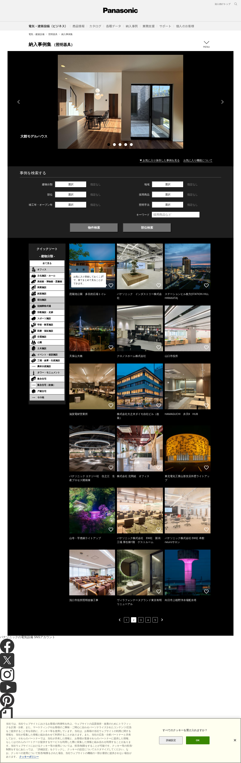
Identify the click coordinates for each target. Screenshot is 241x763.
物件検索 (94, 227)
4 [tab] (126, 145)
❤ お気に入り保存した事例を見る (160, 160)
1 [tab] (109, 145)
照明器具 (52, 34)
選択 (70, 184)
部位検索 (147, 227)
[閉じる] (235, 747)
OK (198, 747)
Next (222, 102)
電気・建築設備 (36, 34)
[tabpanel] (120, 102)
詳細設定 (171, 747)
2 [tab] (115, 145)
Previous (18, 102)
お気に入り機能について (197, 160)
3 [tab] (120, 145)
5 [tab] (132, 145)
